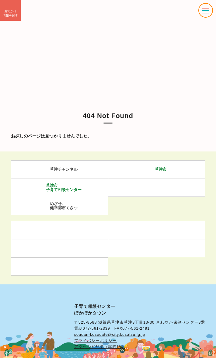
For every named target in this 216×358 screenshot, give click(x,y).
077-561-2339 (96, 328)
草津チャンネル (59, 169)
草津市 (156, 169)
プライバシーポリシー (95, 341)
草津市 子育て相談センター (59, 187)
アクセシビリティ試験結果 (99, 347)
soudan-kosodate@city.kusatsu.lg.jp (109, 334)
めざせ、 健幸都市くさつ (59, 205)
